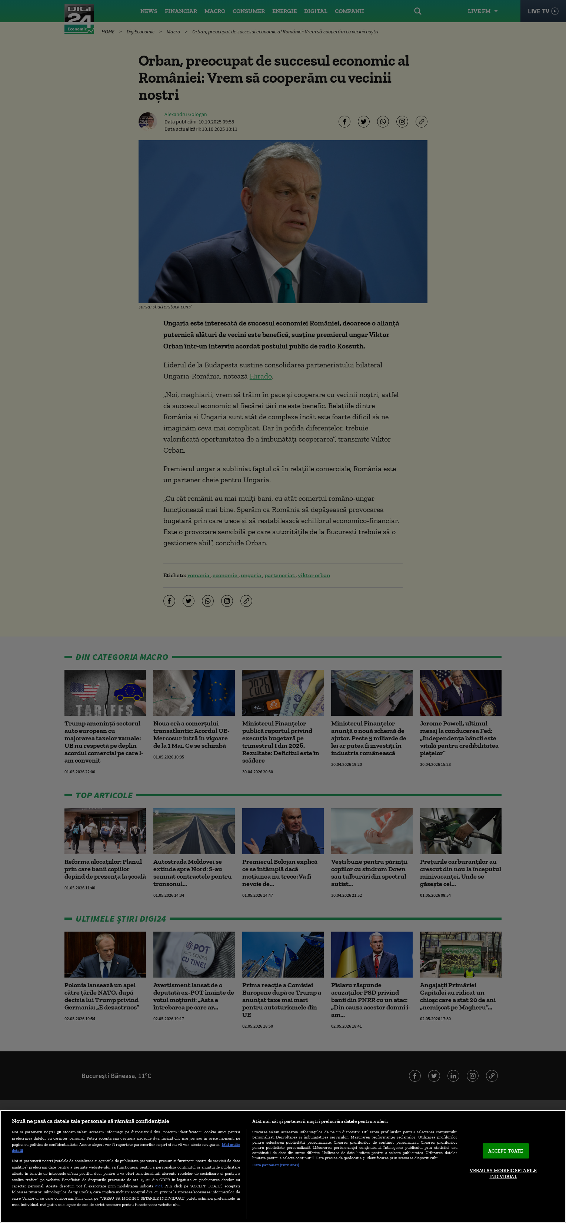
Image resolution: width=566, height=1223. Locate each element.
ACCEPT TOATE (505, 1151)
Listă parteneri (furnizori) (275, 1164)
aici (158, 1186)
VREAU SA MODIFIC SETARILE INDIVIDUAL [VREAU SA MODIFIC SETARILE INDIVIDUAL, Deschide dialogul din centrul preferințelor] (503, 1173)
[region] (283, 1166)
